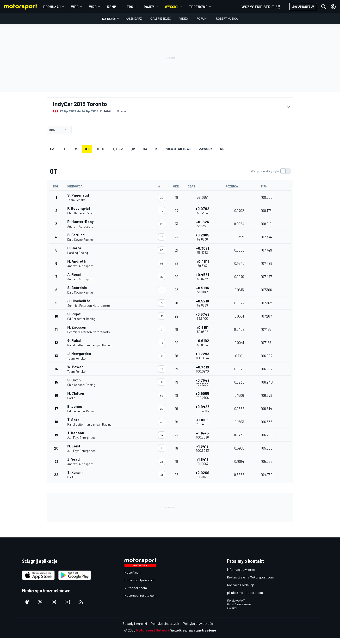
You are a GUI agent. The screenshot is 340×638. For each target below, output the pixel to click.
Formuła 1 (52, 6)
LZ (52, 149)
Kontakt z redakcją (240, 585)
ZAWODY (205, 149)
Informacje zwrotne (241, 569)
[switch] (270, 171)
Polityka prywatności (198, 623)
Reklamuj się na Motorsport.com (250, 577)
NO (222, 149)
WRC (93, 6)
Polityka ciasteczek (165, 623)
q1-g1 (101, 149)
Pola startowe (178, 149)
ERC (130, 6)
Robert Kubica (227, 19)
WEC (75, 6)
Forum (202, 19)
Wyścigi (171, 6)
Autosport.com (135, 588)
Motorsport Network (153, 630)
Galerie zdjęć (160, 19)
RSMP (111, 6)
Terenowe (198, 6)
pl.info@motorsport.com (245, 592)
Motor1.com (132, 572)
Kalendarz (133, 19)
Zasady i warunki (135, 623)
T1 (63, 149)
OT (87, 149)
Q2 (132, 149)
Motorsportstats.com (140, 595)
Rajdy (149, 6)
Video (183, 19)
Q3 (145, 149)
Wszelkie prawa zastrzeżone (193, 630)
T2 (75, 149)
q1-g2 (118, 149)
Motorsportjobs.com (139, 580)
